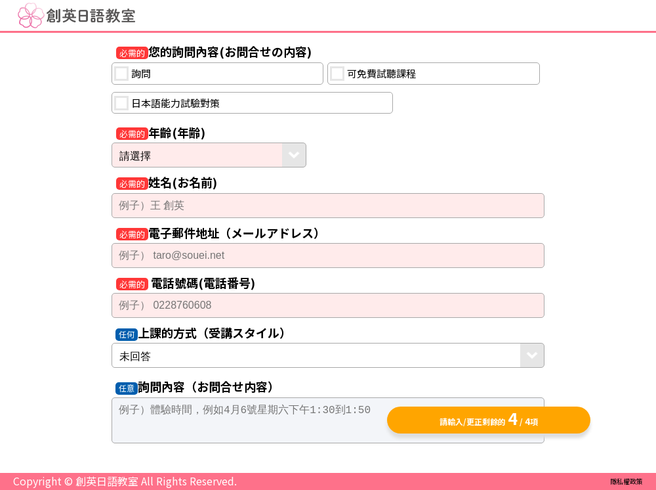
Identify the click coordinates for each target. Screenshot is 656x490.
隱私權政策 (626, 481)
